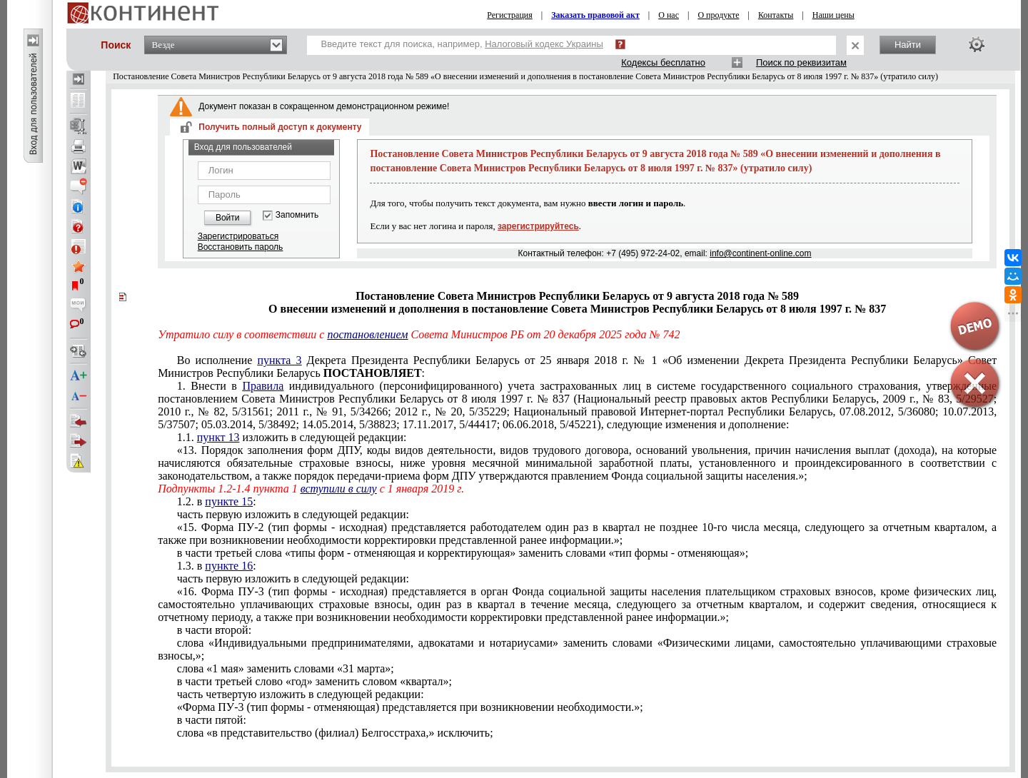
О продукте (718, 15)
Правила (262, 386)
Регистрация (510, 15)
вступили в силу (339, 489)
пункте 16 (229, 566)
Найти (908, 44)
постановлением (367, 334)
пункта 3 (279, 360)
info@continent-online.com (760, 253)
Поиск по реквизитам (801, 62)
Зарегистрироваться (238, 236)
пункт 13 (218, 437)
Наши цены (833, 15)
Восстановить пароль (240, 247)
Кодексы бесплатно (663, 62)
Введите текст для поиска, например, (462, 44)
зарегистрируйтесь (538, 226)
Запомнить (297, 215)
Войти (228, 218)
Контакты (776, 15)
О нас (668, 15)
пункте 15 (229, 501)
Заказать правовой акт (595, 15)
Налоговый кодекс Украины (544, 44)
